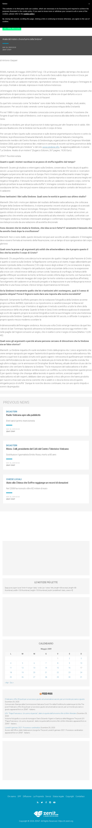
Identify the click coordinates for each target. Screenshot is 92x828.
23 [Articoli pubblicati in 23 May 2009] (69, 672)
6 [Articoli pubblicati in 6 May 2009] (34, 663)
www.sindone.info (50, 147)
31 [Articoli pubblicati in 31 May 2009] (81, 677)
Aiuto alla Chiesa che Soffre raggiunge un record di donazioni (37, 482)
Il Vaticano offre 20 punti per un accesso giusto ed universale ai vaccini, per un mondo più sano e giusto (45, 699)
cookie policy (29, 14)
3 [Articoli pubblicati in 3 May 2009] (81, 658)
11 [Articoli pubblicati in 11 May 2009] (11, 668)
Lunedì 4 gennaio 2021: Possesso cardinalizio (22, 727)
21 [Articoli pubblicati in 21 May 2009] (46, 672)
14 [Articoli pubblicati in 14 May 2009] (46, 668)
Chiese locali (14, 479)
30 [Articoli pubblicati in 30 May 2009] (69, 677)
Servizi (48, 796)
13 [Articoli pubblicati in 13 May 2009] (34, 668)
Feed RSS (47, 693)
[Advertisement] (46, 524)
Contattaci (80, 796)
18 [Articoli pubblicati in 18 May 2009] (11, 672)
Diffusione (27, 796)
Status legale (58, 796)
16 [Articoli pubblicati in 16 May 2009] (69, 668)
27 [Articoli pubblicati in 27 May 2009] (34, 677)
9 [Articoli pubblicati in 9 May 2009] (69, 663)
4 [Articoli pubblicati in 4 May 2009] (10, 663)
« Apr (7, 683)
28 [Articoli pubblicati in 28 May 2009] (46, 677)
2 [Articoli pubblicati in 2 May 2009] (69, 658)
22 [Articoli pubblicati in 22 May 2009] (58, 672)
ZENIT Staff (6, 50)
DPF (19, 796)
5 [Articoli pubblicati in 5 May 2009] (22, 663)
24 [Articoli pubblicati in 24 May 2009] (81, 672)
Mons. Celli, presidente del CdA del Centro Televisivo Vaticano (37, 448)
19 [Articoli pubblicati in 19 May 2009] (23, 672)
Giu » (11, 683)
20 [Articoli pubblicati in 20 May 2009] (34, 672)
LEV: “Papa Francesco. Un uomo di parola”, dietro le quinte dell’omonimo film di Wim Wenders (41, 713)
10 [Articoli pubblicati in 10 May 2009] (81, 663)
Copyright (70, 796)
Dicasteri (11, 411)
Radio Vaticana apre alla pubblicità (23, 415)
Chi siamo (11, 796)
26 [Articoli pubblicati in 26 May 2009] (23, 677)
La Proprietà (38, 796)
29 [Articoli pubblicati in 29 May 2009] (58, 677)
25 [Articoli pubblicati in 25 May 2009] (11, 677)
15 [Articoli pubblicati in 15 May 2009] (58, 668)
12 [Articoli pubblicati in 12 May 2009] (23, 668)
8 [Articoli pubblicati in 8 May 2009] (57, 663)
